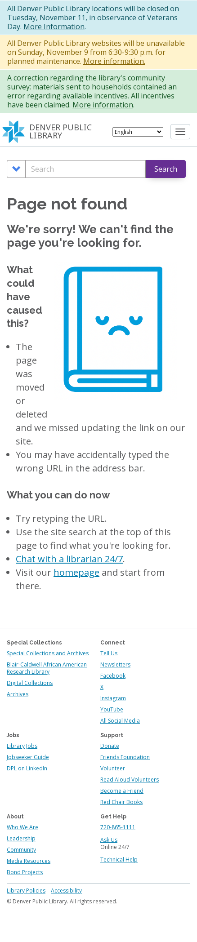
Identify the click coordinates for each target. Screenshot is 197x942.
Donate (109, 746)
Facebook (112, 676)
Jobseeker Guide (28, 757)
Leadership (21, 838)
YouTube (111, 709)
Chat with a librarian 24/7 (69, 559)
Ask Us (108, 840)
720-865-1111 (117, 827)
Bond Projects (25, 872)
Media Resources (28, 861)
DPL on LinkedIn (27, 768)
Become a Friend (121, 791)
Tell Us (108, 653)
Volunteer (112, 768)
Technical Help (119, 859)
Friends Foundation (125, 757)
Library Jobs (22, 746)
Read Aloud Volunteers (129, 779)
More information (102, 105)
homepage (76, 572)
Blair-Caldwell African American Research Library (47, 668)
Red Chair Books (121, 802)
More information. (114, 61)
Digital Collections (30, 683)
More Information (54, 26)
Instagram (113, 698)
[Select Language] (137, 132)
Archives (17, 694)
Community (21, 849)
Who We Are (22, 827)
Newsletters (115, 664)
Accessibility (66, 890)
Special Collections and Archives (48, 653)
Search (165, 169)
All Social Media (120, 720)
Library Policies (26, 890)
